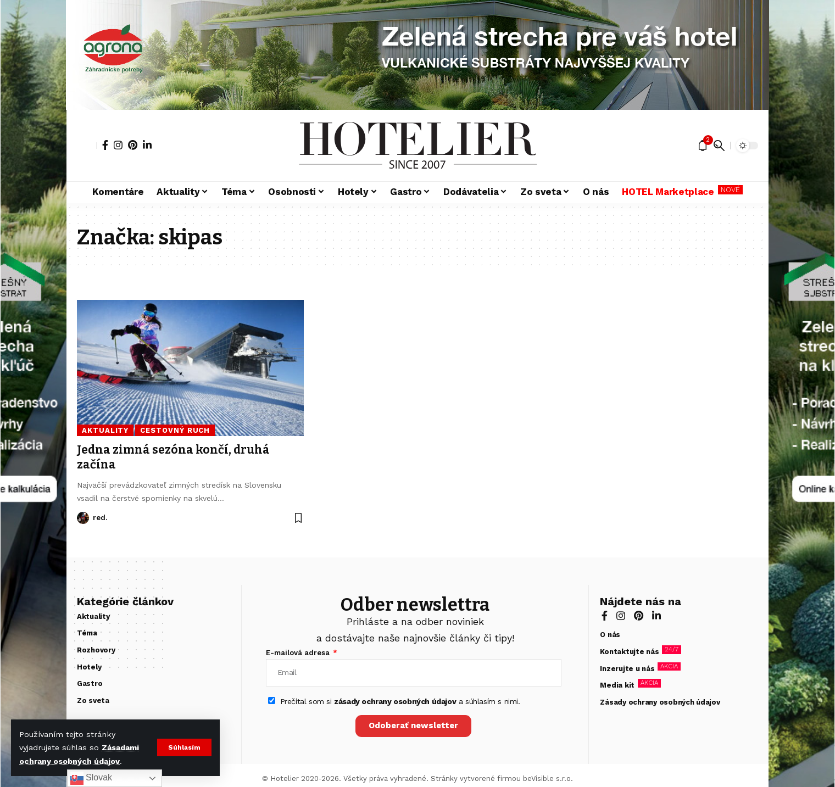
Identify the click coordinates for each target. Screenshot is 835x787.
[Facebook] (105, 145)
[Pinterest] (132, 145)
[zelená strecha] (33, 393)
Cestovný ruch (175, 430)
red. (100, 517)
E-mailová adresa (299, 653)
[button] (184, 747)
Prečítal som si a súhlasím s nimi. (400, 701)
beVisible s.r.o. (548, 778)
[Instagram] (118, 145)
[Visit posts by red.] (83, 518)
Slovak (91, 778)
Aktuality (105, 430)
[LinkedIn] (147, 145)
